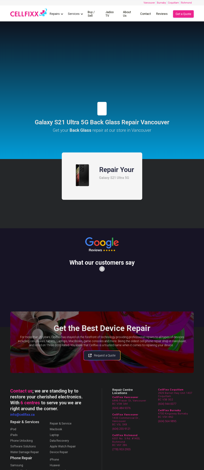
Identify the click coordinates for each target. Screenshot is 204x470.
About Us (127, 13)
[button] (57, 14)
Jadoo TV (109, 13)
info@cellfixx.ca (22, 415)
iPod (13, 429)
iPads (14, 434)
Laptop (54, 434)
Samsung (16, 465)
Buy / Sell (91, 13)
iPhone (54, 459)
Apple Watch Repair (63, 446)
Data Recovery (59, 440)
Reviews (162, 13)
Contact (145, 13)
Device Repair (59, 452)
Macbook (56, 429)
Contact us (21, 391)
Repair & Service (61, 423)
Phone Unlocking (21, 440)
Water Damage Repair (24, 452)
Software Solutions (23, 446)
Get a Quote (183, 14)
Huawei (55, 465)
